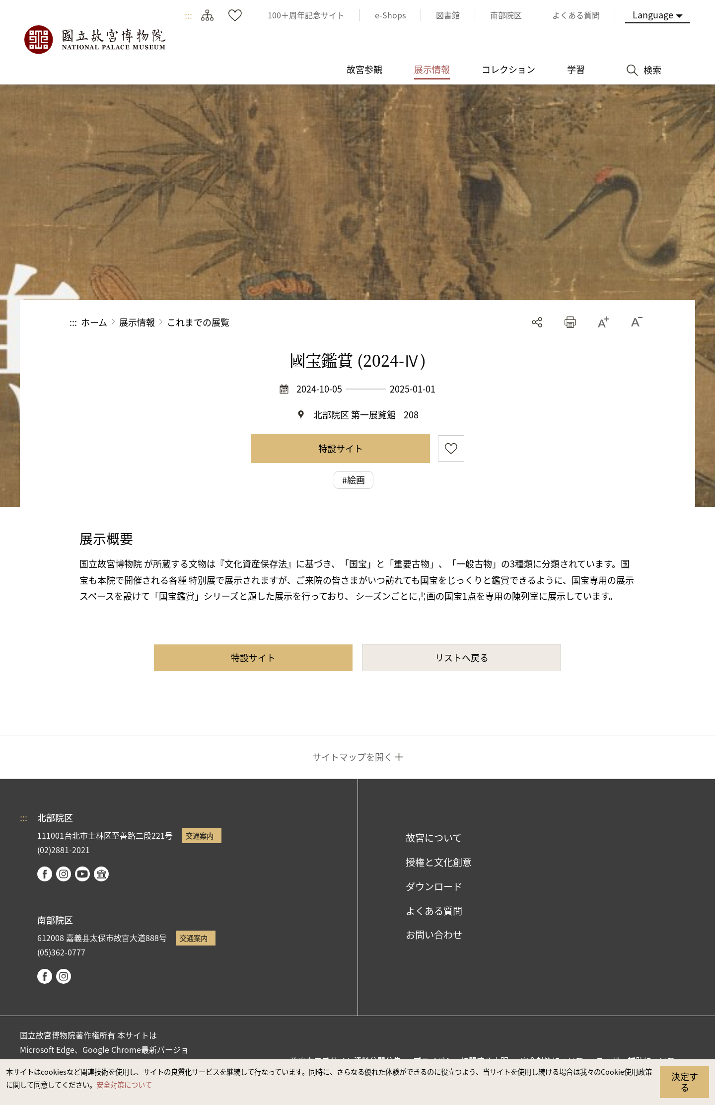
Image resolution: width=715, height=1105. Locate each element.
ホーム (94, 322)
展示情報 (137, 322)
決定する (684, 1082)
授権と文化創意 (439, 862)
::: (188, 14)
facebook (44, 874)
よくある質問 (434, 911)
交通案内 (200, 835)
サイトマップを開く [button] (352, 756)
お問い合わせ (434, 935)
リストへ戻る (462, 657)
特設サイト (340, 448)
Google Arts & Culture (101, 874)
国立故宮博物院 (94, 40)
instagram (63, 874)
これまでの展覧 (198, 322)
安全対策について (124, 1084)
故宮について (434, 838)
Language (653, 14)
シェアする (537, 322)
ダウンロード (434, 886)
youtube (82, 874)
